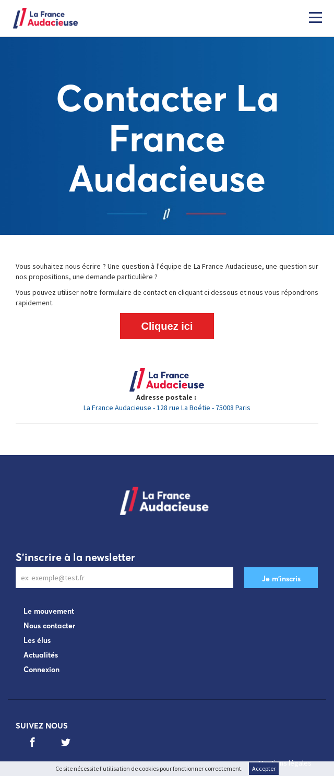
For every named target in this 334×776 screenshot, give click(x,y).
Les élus (37, 640)
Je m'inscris (281, 578)
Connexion (41, 669)
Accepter (264, 768)
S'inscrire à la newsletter (75, 557)
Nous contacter (49, 625)
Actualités (40, 655)
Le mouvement (48, 611)
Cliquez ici (167, 326)
